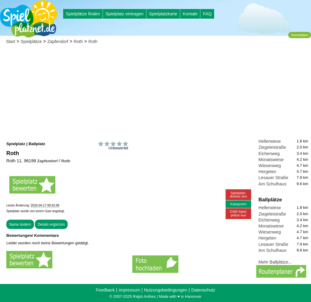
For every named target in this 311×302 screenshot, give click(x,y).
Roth (78, 41)
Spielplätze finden (83, 13)
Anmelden (299, 35)
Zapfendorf (57, 41)
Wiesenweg (269, 165)
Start (10, 41)
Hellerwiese (269, 141)
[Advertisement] (155, 93)
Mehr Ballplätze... (275, 262)
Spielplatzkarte (163, 13)
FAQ (207, 13)
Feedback (105, 290)
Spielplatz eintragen (124, 13)
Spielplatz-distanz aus (238, 194)
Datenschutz (203, 290)
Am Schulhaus (272, 184)
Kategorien (238, 204)
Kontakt (190, 13)
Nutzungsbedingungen (165, 290)
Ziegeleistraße (272, 147)
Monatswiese (271, 159)
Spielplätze (31, 41)
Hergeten (267, 171)
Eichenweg (268, 153)
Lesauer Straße (273, 177)
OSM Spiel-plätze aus (238, 213)
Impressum (129, 290)
